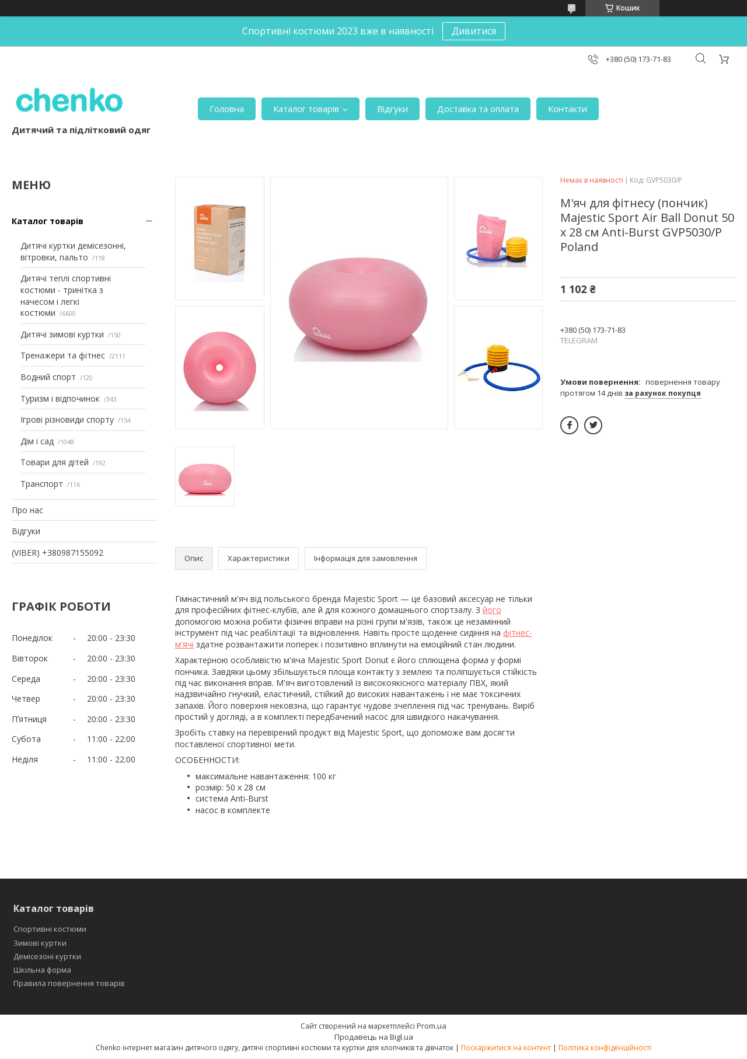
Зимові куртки (40, 943)
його (492, 609)
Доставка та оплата (478, 108)
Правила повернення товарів (69, 983)
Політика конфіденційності (604, 1048)
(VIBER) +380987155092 (57, 552)
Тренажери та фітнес (62, 355)
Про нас (27, 509)
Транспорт (41, 483)
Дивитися (474, 31)
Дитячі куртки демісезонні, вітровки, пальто (73, 251)
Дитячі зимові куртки (62, 334)
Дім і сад (37, 441)
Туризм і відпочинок (60, 398)
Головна (227, 108)
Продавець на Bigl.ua (373, 1037)
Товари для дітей (54, 462)
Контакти (567, 108)
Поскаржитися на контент (506, 1048)
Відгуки (392, 108)
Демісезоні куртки (47, 956)
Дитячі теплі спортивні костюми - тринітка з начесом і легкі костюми (65, 295)
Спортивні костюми (49, 929)
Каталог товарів (306, 108)
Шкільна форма (42, 969)
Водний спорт (48, 376)
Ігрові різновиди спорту (67, 419)
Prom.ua (431, 1025)
